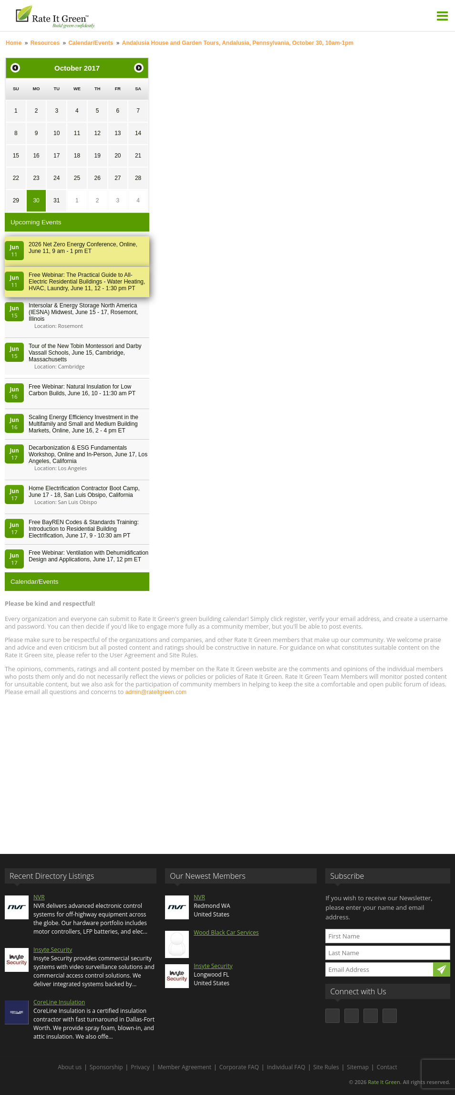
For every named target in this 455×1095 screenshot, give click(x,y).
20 (117, 155)
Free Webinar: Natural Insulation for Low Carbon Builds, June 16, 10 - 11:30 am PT (82, 390)
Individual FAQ (286, 1067)
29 (16, 200)
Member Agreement (184, 1067)
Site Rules (326, 1067)
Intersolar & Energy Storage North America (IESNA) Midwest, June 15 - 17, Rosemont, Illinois (83, 312)
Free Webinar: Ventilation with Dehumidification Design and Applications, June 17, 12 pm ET (88, 556)
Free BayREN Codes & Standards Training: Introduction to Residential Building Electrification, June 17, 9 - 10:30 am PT (84, 529)
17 (56, 155)
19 (97, 155)
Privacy (140, 1067)
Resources (45, 43)
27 (117, 178)
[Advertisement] (227, 770)
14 (138, 133)
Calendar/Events (90, 43)
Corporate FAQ (239, 1067)
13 (117, 133)
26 (97, 178)
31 (56, 200)
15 (16, 155)
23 (36, 178)
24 (56, 178)
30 (36, 200)
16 (36, 155)
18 (77, 155)
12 (97, 133)
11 (77, 133)
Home (13, 43)
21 (138, 155)
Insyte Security (52, 950)
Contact (387, 1067)
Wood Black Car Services (226, 932)
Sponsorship (106, 1067)
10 (56, 133)
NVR (39, 897)
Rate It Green (384, 1081)
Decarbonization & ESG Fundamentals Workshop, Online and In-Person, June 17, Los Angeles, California (88, 454)
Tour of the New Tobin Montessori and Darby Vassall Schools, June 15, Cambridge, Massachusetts (85, 353)
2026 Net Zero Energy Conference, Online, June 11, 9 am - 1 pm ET (83, 247)
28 (138, 178)
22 (16, 178)
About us (70, 1067)
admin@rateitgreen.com (155, 692)
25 (77, 178)
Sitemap (358, 1067)
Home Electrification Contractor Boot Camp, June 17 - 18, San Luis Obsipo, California (84, 491)
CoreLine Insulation (59, 1002)
